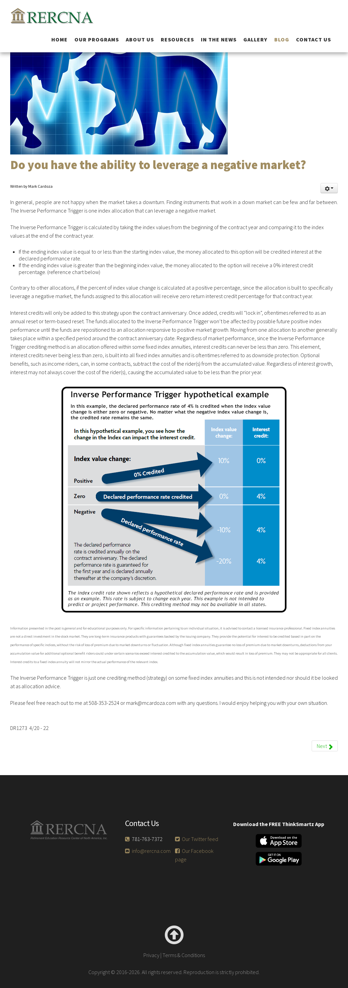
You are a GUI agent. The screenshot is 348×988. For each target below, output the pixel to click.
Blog (281, 39)
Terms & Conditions (183, 955)
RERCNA (59, 15)
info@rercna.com (151, 850)
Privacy (151, 955)
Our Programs (96, 39)
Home (59, 39)
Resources (177, 39)
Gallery (255, 39)
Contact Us (313, 39)
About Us (140, 39)
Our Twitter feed (200, 839)
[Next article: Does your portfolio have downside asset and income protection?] (325, 745)
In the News (219, 39)
